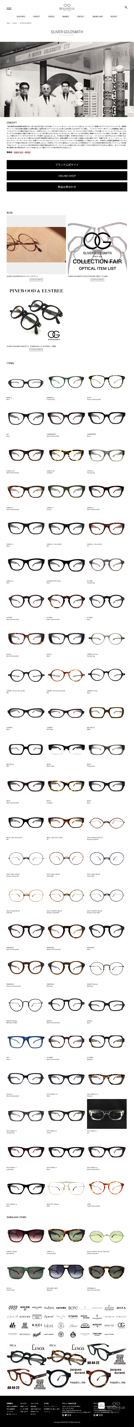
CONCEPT (36, 16)
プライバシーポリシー (50, 1406)
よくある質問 (24, 1409)
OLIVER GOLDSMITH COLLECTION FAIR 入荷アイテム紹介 (88, 276)
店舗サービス (24, 1406)
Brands (15, 23)
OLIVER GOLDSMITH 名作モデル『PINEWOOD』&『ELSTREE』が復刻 (31, 346)
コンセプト (10, 1411)
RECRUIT (114, 16)
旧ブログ (33, 1414)
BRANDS (65, 16)
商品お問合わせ (67, 187)
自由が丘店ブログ (36, 1409)
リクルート (47, 1411)
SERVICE (51, 16)
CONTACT (81, 16)
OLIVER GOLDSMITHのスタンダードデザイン (22, 276)
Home (8, 23)
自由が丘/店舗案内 (12, 1406)
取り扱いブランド (12, 1414)
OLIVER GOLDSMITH (36, 280)
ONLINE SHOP (97, 16)
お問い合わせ (24, 1411)
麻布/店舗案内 (11, 1409)
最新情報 (33, 1406)
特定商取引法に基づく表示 (52, 1409)
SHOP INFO (21, 16)
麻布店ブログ (35, 1411)
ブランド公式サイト (67, 164)
